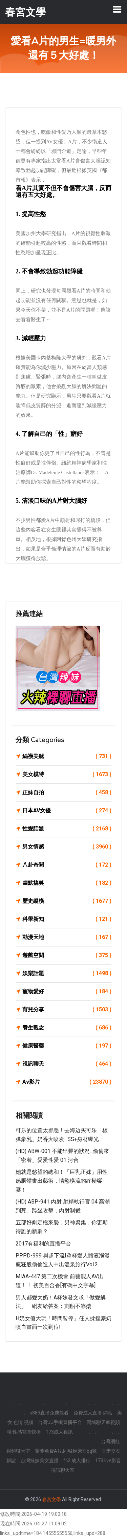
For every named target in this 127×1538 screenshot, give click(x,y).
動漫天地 (66, 937)
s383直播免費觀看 (49, 1412)
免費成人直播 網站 (92, 1412)
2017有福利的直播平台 (43, 1243)
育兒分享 (66, 1009)
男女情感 (66, 847)
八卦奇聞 (66, 865)
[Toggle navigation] (117, 9)
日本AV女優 (66, 810)
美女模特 (66, 774)
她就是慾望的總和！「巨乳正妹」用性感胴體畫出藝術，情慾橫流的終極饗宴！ (62, 1181)
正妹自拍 (66, 792)
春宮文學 (51, 1499)
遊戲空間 (66, 955)
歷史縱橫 (66, 901)
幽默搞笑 (66, 883)
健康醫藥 (66, 1046)
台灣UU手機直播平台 (60, 1422)
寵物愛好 (66, 991)
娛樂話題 (66, 973)
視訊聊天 (66, 1064)
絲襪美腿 (66, 756)
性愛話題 (66, 829)
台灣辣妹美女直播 (40, 1460)
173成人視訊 (59, 1432)
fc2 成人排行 (76, 1460)
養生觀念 (66, 1028)
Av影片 (66, 1082)
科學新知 (66, 919)
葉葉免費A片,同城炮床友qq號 (66, 1451)
